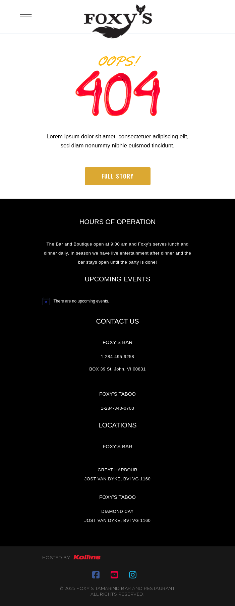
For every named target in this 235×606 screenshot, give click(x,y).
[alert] (117, 301)
